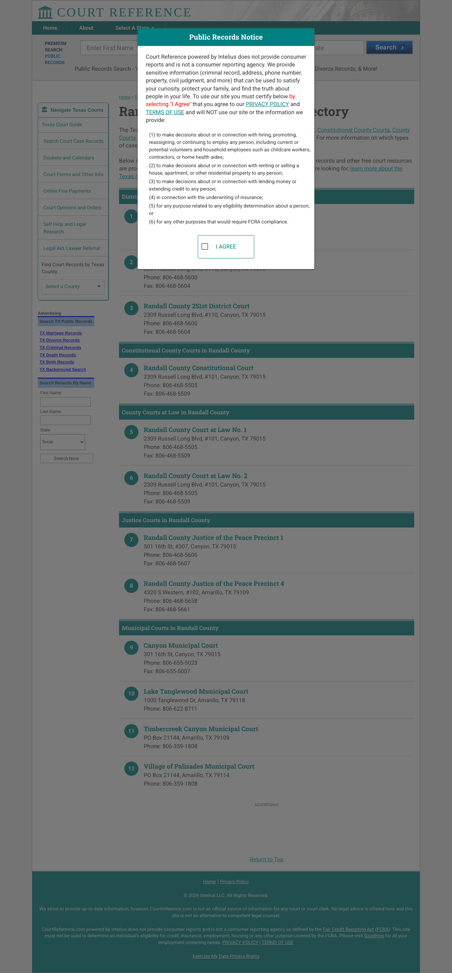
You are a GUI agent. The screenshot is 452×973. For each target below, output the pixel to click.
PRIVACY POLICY (267, 104)
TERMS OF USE (165, 112)
